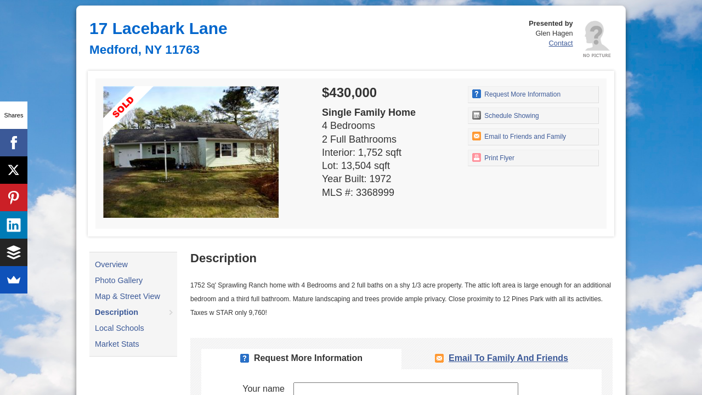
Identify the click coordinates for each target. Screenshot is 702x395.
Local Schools (119, 328)
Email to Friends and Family (519, 136)
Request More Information (516, 93)
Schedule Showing (505, 115)
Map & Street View (127, 296)
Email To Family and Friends (508, 358)
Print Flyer (493, 157)
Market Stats (117, 344)
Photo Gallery (119, 280)
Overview (111, 264)
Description (116, 312)
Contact (561, 43)
